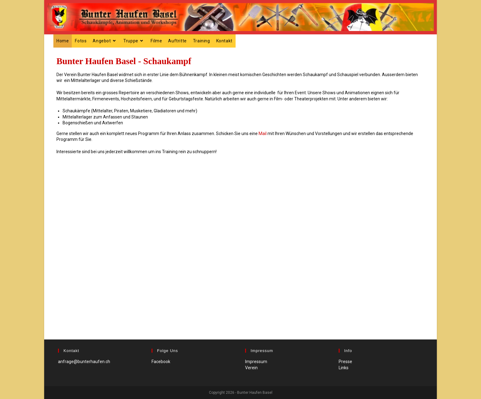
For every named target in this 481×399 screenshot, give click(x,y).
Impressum (256, 361)
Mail (263, 133)
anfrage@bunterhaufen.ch (84, 361)
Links (343, 367)
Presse (345, 361)
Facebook (161, 361)
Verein (251, 367)
